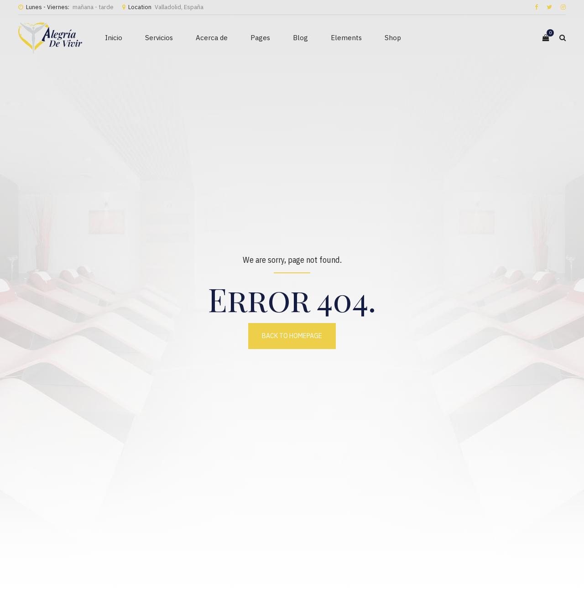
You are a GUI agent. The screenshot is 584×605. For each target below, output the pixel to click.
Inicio (113, 37)
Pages (260, 37)
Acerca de (212, 37)
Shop (393, 37)
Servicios (159, 37)
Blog (300, 37)
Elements (346, 37)
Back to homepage (292, 336)
